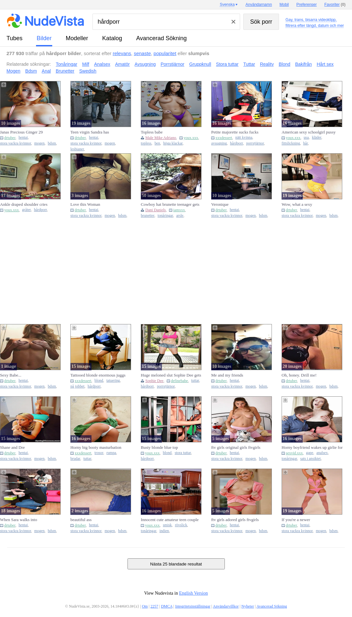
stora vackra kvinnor (15, 143)
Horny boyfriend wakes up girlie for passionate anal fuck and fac (312, 447)
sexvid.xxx (294, 453)
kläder (317, 137)
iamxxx (179, 210)
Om (145, 606)
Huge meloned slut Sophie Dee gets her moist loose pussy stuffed (171, 375)
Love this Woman (85, 204)
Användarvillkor (225, 606)
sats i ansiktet (310, 459)
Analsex (102, 64)
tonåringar (165, 216)
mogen (39, 143)
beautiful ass (80, 519)
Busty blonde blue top (159, 447)
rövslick (181, 525)
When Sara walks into (18, 519)
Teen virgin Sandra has (89, 132)
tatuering (113, 380)
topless (146, 143)
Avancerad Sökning (161, 38)
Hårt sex (325, 64)
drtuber (9, 137)
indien (164, 531)
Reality (267, 64)
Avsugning (145, 64)
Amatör (122, 64)
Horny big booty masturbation (95, 447)
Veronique (219, 204)
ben (157, 143)
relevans (122, 53)
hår (305, 143)
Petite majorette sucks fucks (235, 132)
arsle (179, 216)
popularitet (164, 53)
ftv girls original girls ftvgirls (236, 447)
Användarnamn (259, 4)
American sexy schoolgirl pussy (308, 132)
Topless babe (152, 132)
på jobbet (77, 386)
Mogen (13, 71)
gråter (26, 210)
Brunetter (65, 71)
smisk (167, 525)
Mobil (284, 4)
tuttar (195, 380)
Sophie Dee (154, 380)
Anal (46, 71)
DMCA (166, 606)
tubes (14, 38)
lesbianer (77, 149)
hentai (23, 137)
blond (98, 380)
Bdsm (31, 71)
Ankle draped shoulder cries (23, 204)
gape (309, 453)
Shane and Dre (12, 447)
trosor (98, 453)
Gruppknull (200, 64)
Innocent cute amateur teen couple (170, 519)
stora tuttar (183, 453)
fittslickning (291, 143)
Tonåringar (66, 64)
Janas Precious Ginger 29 (21, 132)
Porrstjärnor (172, 64)
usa (306, 137)
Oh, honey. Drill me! (299, 375)
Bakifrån (303, 64)
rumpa (111, 453)
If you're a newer (296, 519)
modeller (77, 38)
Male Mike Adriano (160, 137)
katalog (112, 38)
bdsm (52, 143)
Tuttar (249, 64)
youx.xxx (191, 137)
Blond (284, 64)
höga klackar (173, 143)
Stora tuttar (227, 64)
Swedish (87, 71)
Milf (85, 64)
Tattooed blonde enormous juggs (98, 375)
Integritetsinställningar (193, 606)
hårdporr (236, 143)
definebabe (179, 380)
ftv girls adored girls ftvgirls (235, 519)
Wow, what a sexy (297, 204)
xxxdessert (223, 137)
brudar (75, 459)
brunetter (147, 216)
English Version (193, 593)
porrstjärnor (255, 143)
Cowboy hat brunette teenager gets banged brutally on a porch (170, 204)
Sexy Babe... (10, 375)
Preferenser (307, 4)
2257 (154, 606)
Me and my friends (227, 375)
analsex (322, 453)
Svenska (227, 4)
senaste (142, 53)
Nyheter (247, 606)
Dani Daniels (155, 210)
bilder (44, 38)
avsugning (219, 143)
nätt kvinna (243, 137)
